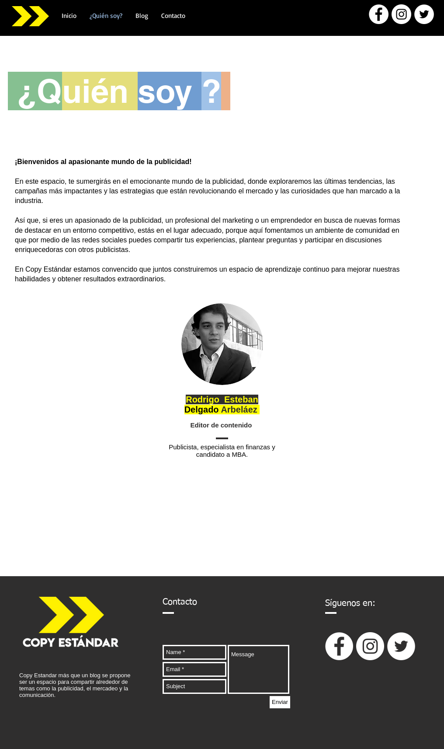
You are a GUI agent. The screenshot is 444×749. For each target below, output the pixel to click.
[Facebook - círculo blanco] (378, 14)
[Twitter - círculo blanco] (424, 14)
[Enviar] (280, 702)
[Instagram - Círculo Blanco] (401, 14)
